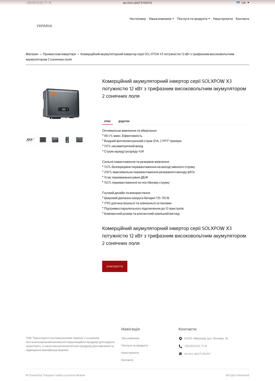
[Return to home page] (44, 15)
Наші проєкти (223, 18)
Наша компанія (160, 18)
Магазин (32, 54)
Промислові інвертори (59, 54)
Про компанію (130, 338)
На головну (138, 18)
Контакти (242, 18)
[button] (114, 266)
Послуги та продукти (134, 345)
